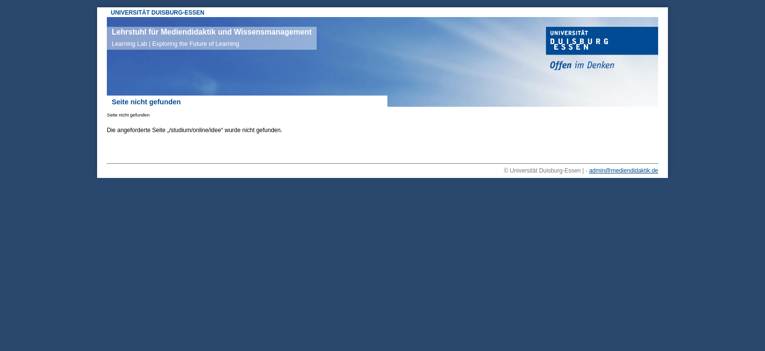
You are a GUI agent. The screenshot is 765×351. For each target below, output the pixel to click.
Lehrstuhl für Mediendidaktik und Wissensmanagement (212, 37)
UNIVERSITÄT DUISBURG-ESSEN (157, 12)
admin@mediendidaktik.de (623, 170)
